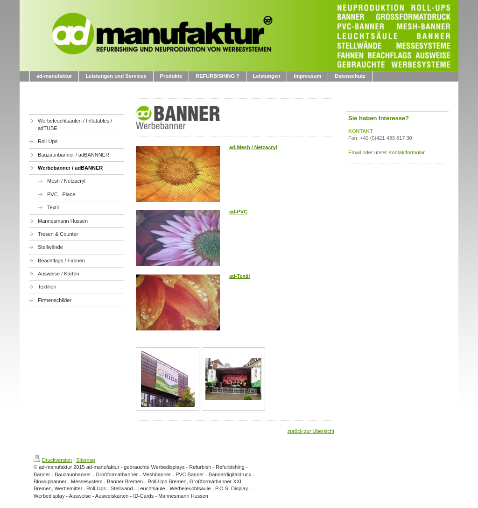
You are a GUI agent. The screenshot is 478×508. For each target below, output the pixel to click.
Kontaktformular (406, 152)
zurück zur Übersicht (311, 431)
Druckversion (53, 460)
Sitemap (85, 460)
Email (354, 152)
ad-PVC (238, 211)
